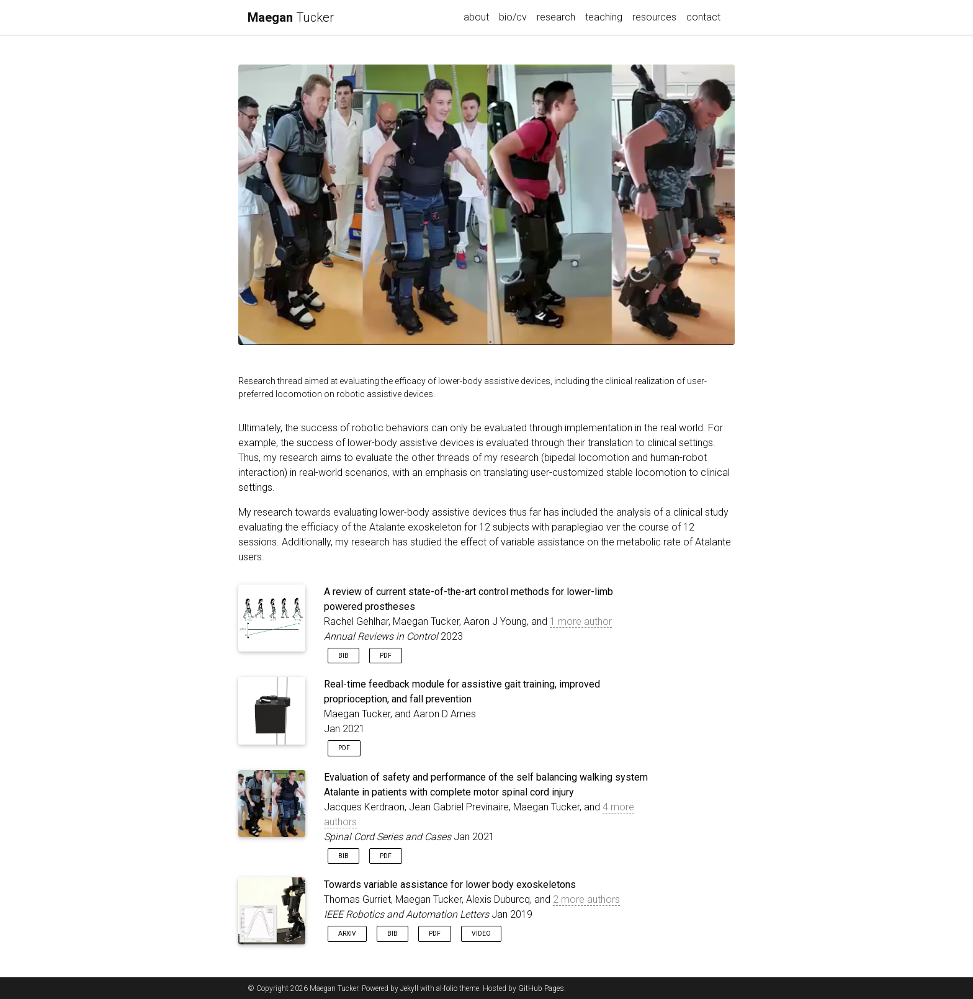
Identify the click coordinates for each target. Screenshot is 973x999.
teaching (603, 17)
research (558, 16)
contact (703, 17)
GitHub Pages (541, 988)
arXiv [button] (347, 934)
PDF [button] (386, 656)
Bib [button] (343, 656)
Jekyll (409, 988)
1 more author (581, 621)
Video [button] (481, 934)
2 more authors (586, 899)
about (476, 17)
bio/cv (513, 17)
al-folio (446, 988)
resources (654, 17)
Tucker (291, 17)
